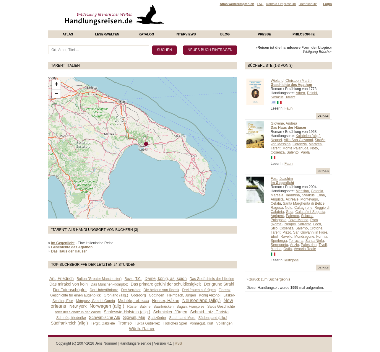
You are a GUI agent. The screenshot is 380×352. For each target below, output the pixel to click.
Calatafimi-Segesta (310, 212)
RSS (178, 343)
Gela (289, 212)
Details (323, 115)
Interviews (186, 34)
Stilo (274, 228)
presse (264, 34)
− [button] (56, 93)
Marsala (277, 195)
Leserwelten (107, 34)
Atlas (68, 34)
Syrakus (277, 97)
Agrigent (277, 216)
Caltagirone (303, 208)
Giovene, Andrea (284, 123)
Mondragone (304, 236)
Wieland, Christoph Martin (291, 81)
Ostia (287, 249)
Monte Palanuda (295, 148)
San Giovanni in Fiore (310, 232)
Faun (289, 108)
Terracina (296, 241)
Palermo (292, 216)
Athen (300, 93)
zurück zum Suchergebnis (269, 279)
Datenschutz (308, 4)
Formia (321, 236)
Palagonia (278, 220)
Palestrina (308, 245)
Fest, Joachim (282, 179)
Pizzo (286, 232)
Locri (317, 224)
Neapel (276, 140)
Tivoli (323, 245)
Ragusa (277, 208)
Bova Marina (298, 220)
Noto (314, 148)
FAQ (260, 4)
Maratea (315, 144)
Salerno (301, 228)
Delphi (312, 93)
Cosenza (278, 152)
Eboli (275, 236)
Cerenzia (300, 144)
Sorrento (304, 224)
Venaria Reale (305, 249)
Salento (293, 152)
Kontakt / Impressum (281, 4)
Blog (225, 34)
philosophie (304, 34)
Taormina (292, 195)
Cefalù (276, 203)
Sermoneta (279, 245)
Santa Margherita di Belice (303, 203)
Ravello (286, 236)
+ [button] (56, 84)
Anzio (294, 245)
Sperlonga (279, 241)
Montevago (309, 199)
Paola (305, 152)
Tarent (290, 97)
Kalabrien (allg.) (308, 136)
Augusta (277, 199)
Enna (320, 195)
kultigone (292, 260)
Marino (276, 249)
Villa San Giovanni (298, 140)
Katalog (146, 34)
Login (327, 4)
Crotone (316, 228)
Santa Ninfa (314, 241)
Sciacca (307, 216)
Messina (302, 191)
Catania (317, 191)
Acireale (292, 199)
